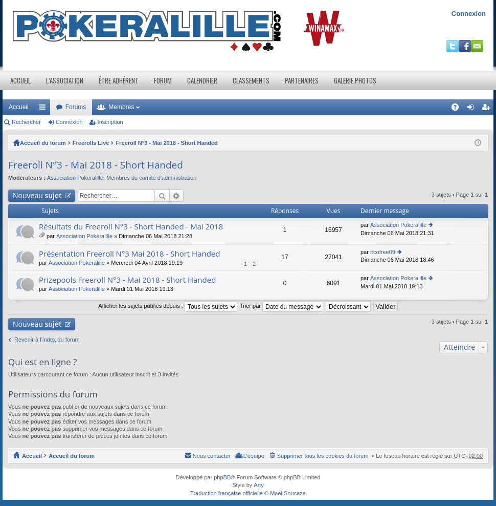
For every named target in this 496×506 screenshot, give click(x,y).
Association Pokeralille (75, 178)
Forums (75, 107)
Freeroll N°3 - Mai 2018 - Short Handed (166, 143)
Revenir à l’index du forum (47, 339)
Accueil (20, 80)
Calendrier (202, 80)
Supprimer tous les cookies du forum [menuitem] (323, 456)
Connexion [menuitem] (472, 109)
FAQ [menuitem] (458, 109)
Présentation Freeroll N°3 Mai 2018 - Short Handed (129, 254)
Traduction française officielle (226, 493)
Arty (259, 485)
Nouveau (37, 195)
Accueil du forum (43, 143)
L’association (64, 80)
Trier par (281, 306)
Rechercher (26, 122)
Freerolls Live (91, 143)
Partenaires (302, 80)
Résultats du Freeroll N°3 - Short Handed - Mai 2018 (131, 226)
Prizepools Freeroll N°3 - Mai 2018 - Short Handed (127, 280)
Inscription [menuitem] (488, 109)
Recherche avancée (177, 195)
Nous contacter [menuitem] (212, 456)
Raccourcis (44, 109)
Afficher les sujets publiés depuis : (167, 306)
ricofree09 (382, 252)
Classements (251, 80)
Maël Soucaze (288, 493)
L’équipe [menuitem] (253, 456)
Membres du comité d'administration (151, 178)
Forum (163, 80)
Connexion (469, 13)
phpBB (222, 477)
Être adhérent (119, 80)
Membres (121, 107)
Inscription (110, 122)
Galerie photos (355, 80)
